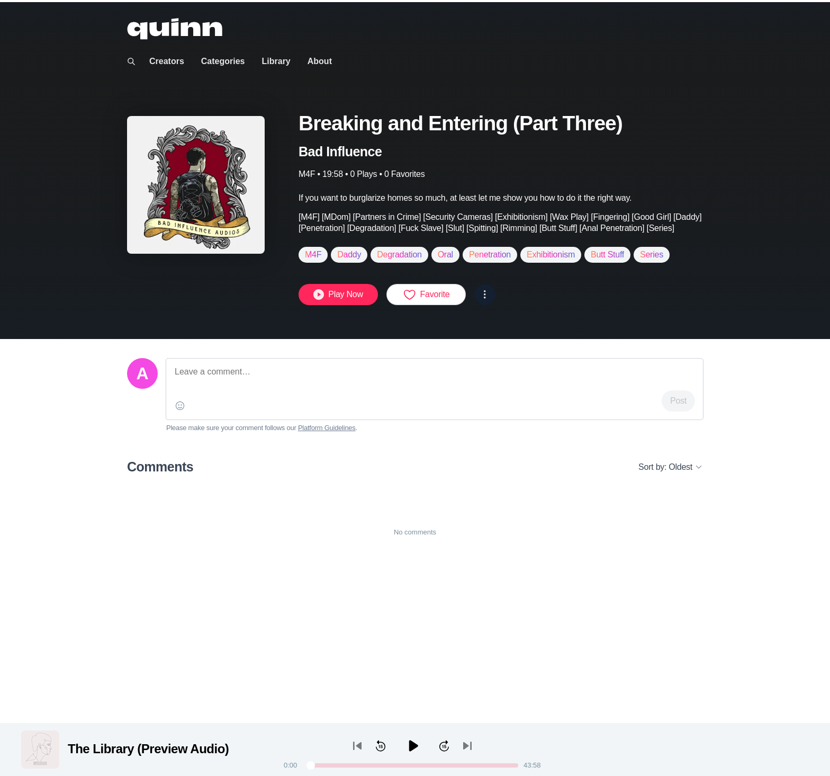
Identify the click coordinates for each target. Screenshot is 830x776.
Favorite (426, 294)
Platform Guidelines (327, 428)
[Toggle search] (131, 61)
